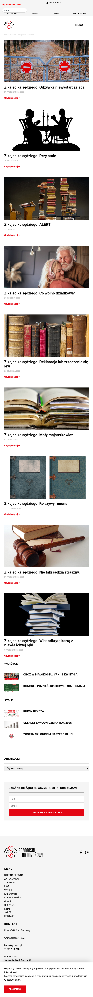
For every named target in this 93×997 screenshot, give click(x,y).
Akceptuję (15, 989)
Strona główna (10, 35)
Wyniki (35, 14)
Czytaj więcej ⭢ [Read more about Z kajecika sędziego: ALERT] (12, 235)
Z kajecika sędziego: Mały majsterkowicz (38, 435)
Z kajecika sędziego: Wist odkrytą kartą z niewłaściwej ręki (38, 643)
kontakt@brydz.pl (13, 945)
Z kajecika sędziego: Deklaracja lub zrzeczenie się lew (46, 364)
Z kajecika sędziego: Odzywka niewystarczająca (44, 87)
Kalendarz (12, 14)
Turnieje (9, 882)
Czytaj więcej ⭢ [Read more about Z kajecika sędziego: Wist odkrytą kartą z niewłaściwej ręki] (12, 655)
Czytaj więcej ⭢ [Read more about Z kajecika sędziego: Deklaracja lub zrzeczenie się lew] (12, 377)
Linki (7, 908)
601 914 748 (13, 949)
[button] (81, 25)
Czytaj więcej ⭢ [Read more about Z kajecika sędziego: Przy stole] (12, 166)
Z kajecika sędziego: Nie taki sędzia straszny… (42, 572)
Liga (6, 886)
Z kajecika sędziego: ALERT (27, 224)
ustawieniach (13, 979)
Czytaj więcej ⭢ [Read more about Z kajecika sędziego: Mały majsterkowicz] (12, 445)
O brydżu (9, 905)
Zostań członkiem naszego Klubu (48, 734)
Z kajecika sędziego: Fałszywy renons (35, 503)
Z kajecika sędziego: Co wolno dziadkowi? (39, 293)
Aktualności (11, 878)
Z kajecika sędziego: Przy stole (30, 156)
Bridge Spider (79, 14)
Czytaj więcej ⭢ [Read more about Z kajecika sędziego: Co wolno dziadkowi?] (12, 304)
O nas (7, 901)
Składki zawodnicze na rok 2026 (47, 722)
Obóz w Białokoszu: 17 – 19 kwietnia (50, 674)
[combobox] (14, 10)
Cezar (56, 14)
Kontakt (9, 916)
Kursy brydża (33, 711)
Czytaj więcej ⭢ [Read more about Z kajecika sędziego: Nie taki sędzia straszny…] (12, 583)
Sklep (7, 912)
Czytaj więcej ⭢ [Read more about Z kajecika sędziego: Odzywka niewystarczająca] (12, 98)
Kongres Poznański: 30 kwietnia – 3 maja (54, 686)
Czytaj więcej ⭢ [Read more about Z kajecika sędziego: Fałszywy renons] (12, 514)
